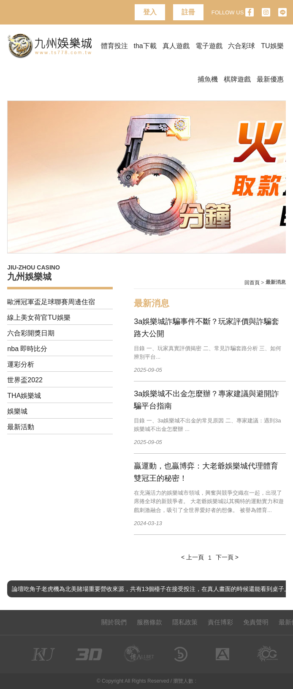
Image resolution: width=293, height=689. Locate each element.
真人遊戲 (176, 45)
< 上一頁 (192, 557)
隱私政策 (185, 622)
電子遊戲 (208, 45)
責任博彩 (220, 622)
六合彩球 (241, 45)
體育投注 (114, 45)
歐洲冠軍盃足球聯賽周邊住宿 (51, 301)
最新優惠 (270, 79)
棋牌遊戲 (237, 79)
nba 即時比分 (27, 348)
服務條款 (149, 622)
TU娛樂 (272, 45)
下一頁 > (227, 557)
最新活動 (20, 426)
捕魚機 (208, 79)
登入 (150, 12)
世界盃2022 (25, 380)
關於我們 (114, 622)
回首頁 (252, 283)
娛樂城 (17, 411)
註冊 (188, 12)
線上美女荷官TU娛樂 (38, 317)
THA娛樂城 (24, 395)
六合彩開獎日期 (30, 333)
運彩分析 (20, 364)
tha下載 (145, 45)
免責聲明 (256, 622)
